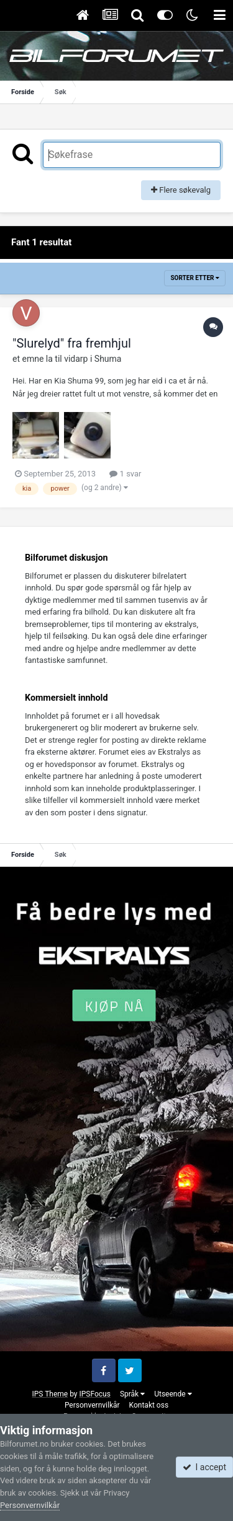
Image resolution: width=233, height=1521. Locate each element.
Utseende (172, 1394)
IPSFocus (94, 1394)
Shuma (108, 359)
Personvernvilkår (92, 1405)
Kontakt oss (149, 1405)
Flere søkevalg (181, 190)
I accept (204, 1467)
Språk (132, 1394)
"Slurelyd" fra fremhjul (71, 343)
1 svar (125, 473)
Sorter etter (194, 277)
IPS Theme (50, 1394)
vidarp (76, 359)
